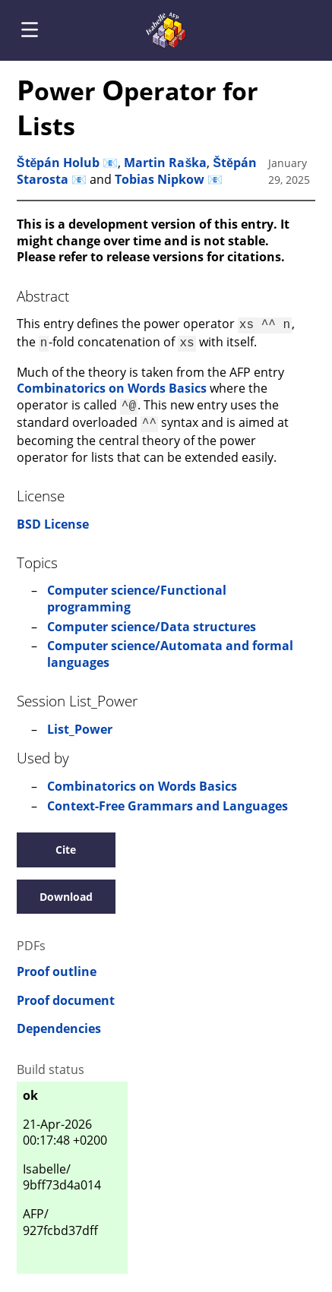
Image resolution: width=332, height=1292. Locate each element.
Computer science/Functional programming (136, 592)
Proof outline (56, 966)
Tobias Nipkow (159, 179)
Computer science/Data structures (151, 620)
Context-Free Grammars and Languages (167, 799)
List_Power (79, 723)
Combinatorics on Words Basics (112, 385)
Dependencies (59, 1023)
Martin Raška (165, 162)
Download (66, 890)
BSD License (53, 518)
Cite (65, 843)
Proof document (66, 995)
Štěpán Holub (58, 162)
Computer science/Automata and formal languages (170, 648)
